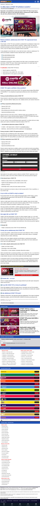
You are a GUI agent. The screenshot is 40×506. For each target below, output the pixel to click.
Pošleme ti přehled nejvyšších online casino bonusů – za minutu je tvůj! (15, 339)
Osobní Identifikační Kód (10, 280)
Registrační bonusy (4, 446)
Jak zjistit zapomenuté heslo (9, 57)
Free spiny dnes (4, 454)
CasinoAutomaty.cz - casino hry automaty (27, 355)
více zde (10, 300)
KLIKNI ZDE (4, 67)
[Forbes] (23, 393)
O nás (1, 500)
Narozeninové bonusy (5, 448)
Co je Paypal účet (4, 470)
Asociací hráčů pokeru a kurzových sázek (26, 489)
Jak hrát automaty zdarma (5, 476)
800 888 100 (29, 128)
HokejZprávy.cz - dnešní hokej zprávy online (8, 356)
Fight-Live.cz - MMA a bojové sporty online (8, 353)
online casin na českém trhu (28, 114)
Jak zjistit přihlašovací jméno (9, 55)
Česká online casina (5, 426)
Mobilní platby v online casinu (6, 473)
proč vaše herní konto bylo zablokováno (20, 295)
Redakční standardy (9, 500)
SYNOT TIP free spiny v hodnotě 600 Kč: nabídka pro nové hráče (29, 310)
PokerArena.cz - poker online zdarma (26, 356)
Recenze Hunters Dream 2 (5, 440)
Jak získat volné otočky (5, 457)
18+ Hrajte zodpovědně (34, 500)
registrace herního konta (25, 206)
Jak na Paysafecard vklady (5, 465)
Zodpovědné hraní (13, 489)
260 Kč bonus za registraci (5, 451)
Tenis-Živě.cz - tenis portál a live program (8, 358)
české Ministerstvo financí (32, 260)
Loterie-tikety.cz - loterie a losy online (26, 353)
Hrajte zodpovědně (2, 299)
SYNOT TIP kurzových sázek (21, 195)
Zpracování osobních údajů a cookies (24, 500)
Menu (38, 1)
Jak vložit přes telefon (5, 467)
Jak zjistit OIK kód (6, 59)
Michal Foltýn (11, 8)
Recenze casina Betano (5, 432)
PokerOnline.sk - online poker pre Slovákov (27, 364)
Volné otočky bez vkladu (5, 456)
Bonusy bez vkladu (4, 445)
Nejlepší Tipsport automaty (5, 437)
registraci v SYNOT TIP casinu (12, 287)
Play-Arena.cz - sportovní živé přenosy (26, 361)
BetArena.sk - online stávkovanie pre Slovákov (8, 361)
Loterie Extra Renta (4, 484)
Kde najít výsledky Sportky (5, 481)
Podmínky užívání (15, 500)
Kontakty (4, 500)
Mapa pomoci (27, 497)
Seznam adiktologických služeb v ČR (20, 497)
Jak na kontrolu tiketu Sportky (6, 479)
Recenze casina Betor (5, 429)
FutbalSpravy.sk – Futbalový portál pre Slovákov (9, 364)
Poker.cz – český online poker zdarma (26, 358)
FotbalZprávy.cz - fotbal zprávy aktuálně (7, 355)
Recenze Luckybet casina (5, 435)
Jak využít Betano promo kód (6, 462)
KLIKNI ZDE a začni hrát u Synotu (26, 275)
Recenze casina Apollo (5, 434)
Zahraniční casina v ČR (5, 468)
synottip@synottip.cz (25, 126)
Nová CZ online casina (5, 427)
